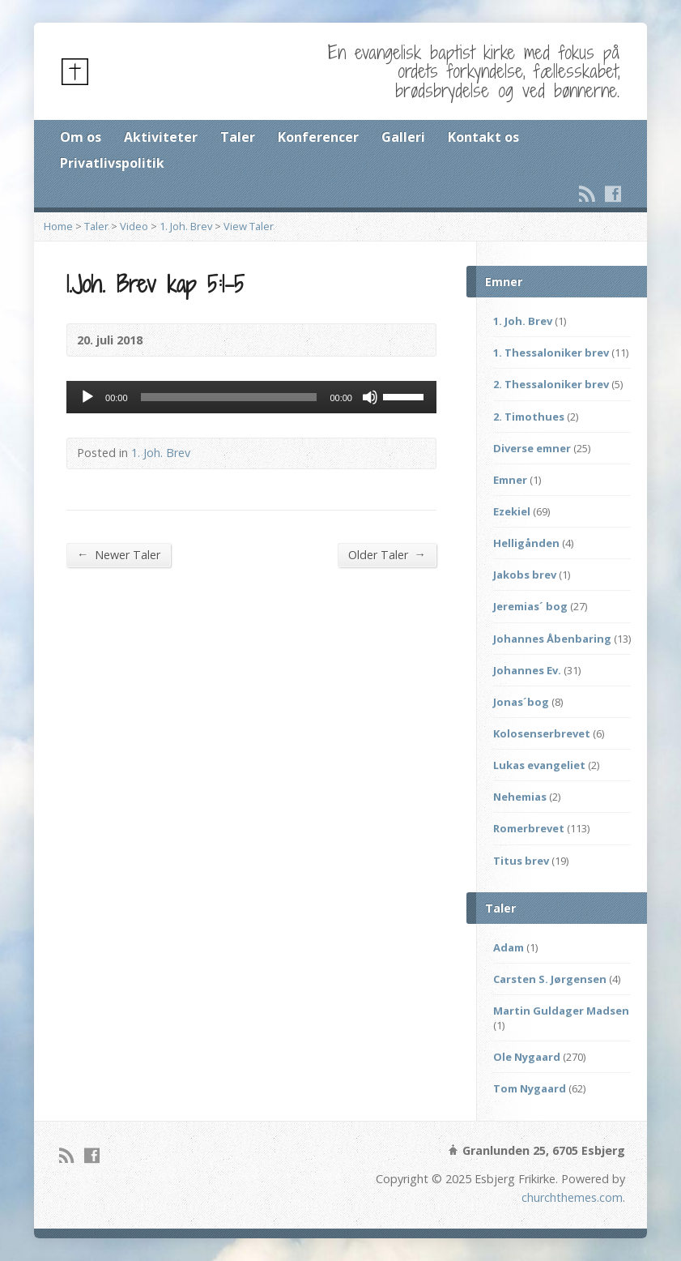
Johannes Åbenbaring (552, 638)
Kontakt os (483, 137)
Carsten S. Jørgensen (550, 979)
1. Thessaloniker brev (551, 352)
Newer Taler (118, 554)
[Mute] (370, 397)
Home (58, 226)
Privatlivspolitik (112, 163)
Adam (508, 947)
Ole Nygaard (526, 1056)
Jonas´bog (521, 702)
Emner (510, 479)
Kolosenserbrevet (541, 733)
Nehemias (520, 796)
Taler (237, 137)
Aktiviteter (161, 137)
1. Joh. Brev (186, 226)
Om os (80, 137)
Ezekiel (511, 511)
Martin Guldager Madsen (561, 1010)
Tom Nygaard (529, 1088)
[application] (251, 397)
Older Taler (387, 554)
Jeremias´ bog (530, 606)
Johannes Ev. (527, 670)
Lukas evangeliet (539, 765)
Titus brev (521, 860)
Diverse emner (532, 448)
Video (134, 226)
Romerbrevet (528, 828)
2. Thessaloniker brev (551, 384)
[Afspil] (87, 397)
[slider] (229, 397)
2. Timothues (528, 416)
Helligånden (526, 543)
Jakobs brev (524, 574)
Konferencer (318, 137)
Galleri (403, 137)
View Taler (248, 226)
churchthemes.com (572, 1197)
